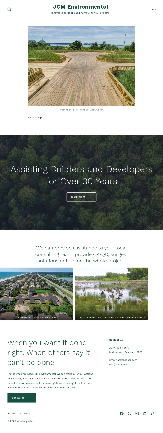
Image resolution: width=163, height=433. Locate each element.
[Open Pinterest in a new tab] (152, 413)
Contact (25, 413)
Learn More (78, 196)
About (11, 413)
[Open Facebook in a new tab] (121, 413)
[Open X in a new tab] (129, 413)
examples (18, 397)
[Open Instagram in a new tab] (137, 413)
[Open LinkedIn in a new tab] (144, 413)
